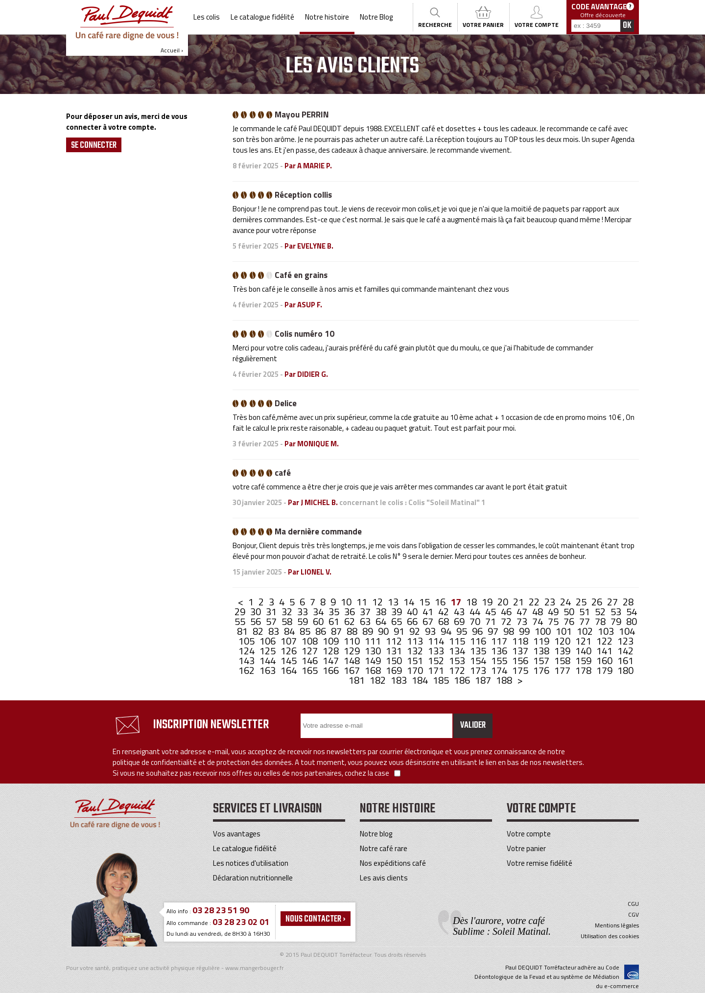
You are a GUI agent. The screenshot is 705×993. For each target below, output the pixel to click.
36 (350, 611)
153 (458, 660)
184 (421, 680)
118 (521, 640)
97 (494, 631)
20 (503, 601)
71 (491, 621)
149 (374, 660)
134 (458, 650)
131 (395, 650)
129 (353, 650)
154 (479, 660)
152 (437, 660)
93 (431, 631)
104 (627, 631)
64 (382, 621)
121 (584, 640)
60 (319, 621)
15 (425, 601)
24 (566, 601)
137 (521, 650)
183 (400, 680)
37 (366, 611)
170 (416, 670)
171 (437, 670)
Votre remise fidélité (539, 863)
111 (374, 640)
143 (247, 660)
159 (584, 660)
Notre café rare (383, 848)
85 (306, 631)
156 (521, 660)
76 (570, 621)
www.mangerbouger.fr (254, 967)
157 (542, 660)
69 (460, 621)
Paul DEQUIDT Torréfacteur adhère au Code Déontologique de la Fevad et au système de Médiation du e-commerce (556, 977)
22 (535, 601)
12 (378, 601)
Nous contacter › (315, 919)
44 (476, 611)
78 (601, 621)
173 (479, 670)
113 (416, 640)
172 (458, 670)
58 (288, 621)
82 (259, 631)
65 (397, 621)
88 (353, 631)
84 (290, 631)
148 (353, 660)
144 (268, 660)
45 (491, 611)
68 (444, 621)
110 (353, 640)
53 (617, 611)
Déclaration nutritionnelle (253, 877)
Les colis (206, 17)
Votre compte (529, 833)
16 (441, 601)
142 (625, 650)
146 (311, 660)
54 (631, 611)
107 (290, 640)
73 (523, 621)
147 (332, 660)
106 (268, 640)
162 (247, 670)
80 (631, 621)
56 (256, 621)
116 (479, 640)
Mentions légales (617, 925)
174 (500, 670)
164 (290, 670)
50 (570, 611)
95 (462, 631)
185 (442, 680)
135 (479, 650)
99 (525, 631)
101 (565, 631)
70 (476, 621)
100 (544, 631)
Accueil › (127, 30)
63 (366, 621)
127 (311, 650)
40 (413, 611)
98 (509, 631)
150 (395, 660)
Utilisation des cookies (610, 936)
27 (613, 601)
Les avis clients (384, 877)
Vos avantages (236, 833)
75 (554, 621)
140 (584, 650)
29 (241, 611)
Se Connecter (94, 145)
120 (563, 640)
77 (585, 621)
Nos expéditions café (393, 863)
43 (460, 611)
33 (303, 611)
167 (353, 670)
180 (625, 670)
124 (247, 650)
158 (563, 660)
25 (582, 601)
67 (429, 621)
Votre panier (526, 848)
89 (368, 631)
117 (500, 640)
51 (585, 611)
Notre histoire (327, 17)
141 (605, 650)
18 (472, 601)
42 (444, 611)
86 (321, 631)
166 (332, 670)
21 (519, 601)
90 (384, 631)
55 (241, 621)
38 (382, 611)
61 (335, 621)
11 (362, 601)
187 (484, 680)
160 (605, 660)
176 (542, 670)
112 (395, 640)
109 (332, 640)
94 (447, 631)
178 (584, 670)
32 (288, 611)
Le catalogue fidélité (262, 17)
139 (563, 650)
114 (437, 640)
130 (374, 650)
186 (463, 680)
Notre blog (376, 833)
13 (394, 601)
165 (311, 670)
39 (397, 611)
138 (542, 650)
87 (337, 631)
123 (625, 640)
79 (617, 621)
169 (395, 670)
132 (416, 650)
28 (628, 601)
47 (523, 611)
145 (290, 660)
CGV (633, 914)
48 (538, 611)
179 (605, 670)
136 (500, 650)
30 (256, 611)
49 (554, 611)
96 (478, 631)
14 (409, 601)
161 (625, 660)
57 (272, 621)
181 (358, 680)
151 (416, 660)
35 (335, 611)
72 (507, 621)
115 (458, 640)
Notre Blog (376, 17)
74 (538, 621)
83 (274, 631)
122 (605, 640)
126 (290, 650)
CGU (633, 904)
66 (413, 621)
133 (437, 650)
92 (415, 631)
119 (542, 640)
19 (488, 601)
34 (319, 611)
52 (601, 611)
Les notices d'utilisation (250, 863)
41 (429, 611)
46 (507, 611)
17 (456, 601)
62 (350, 621)
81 (243, 631)
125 (268, 650)
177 (563, 670)
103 (607, 631)
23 (550, 601)
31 (272, 611)
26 (597, 601)
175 (521, 670)
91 (400, 631)
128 (332, 650)
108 (311, 640)
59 (303, 621)
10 (347, 601)
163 (268, 670)
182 (379, 680)
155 (500, 660)
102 (586, 631)
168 (374, 670)
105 (247, 640)
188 (505, 680)
